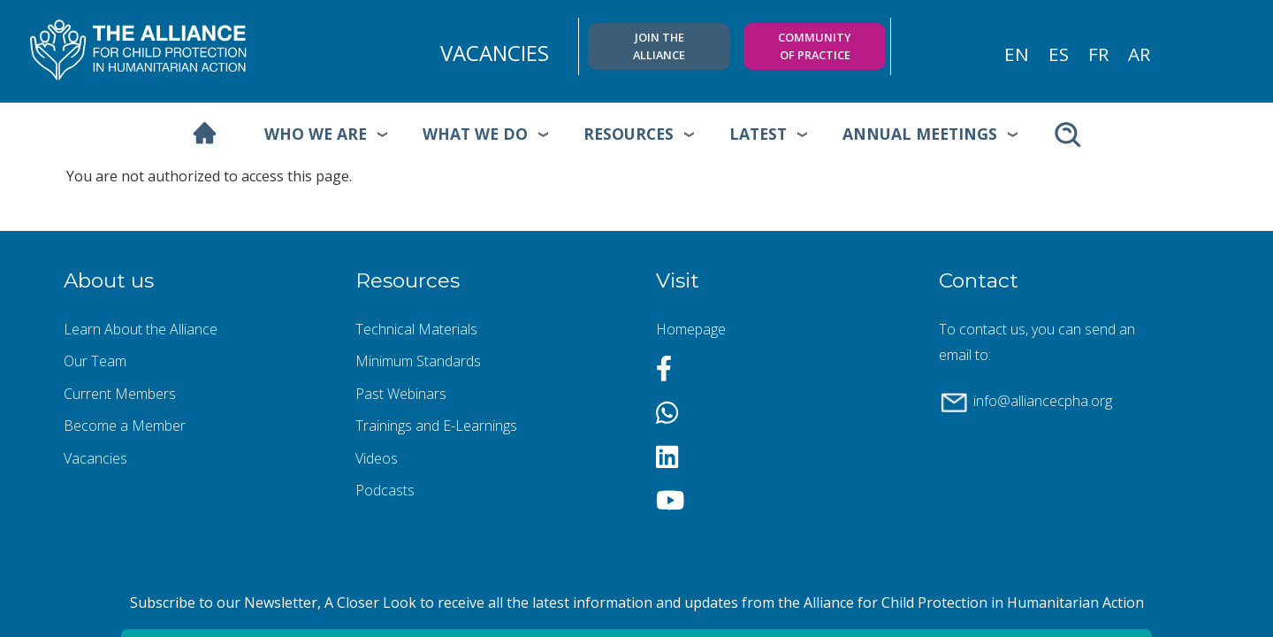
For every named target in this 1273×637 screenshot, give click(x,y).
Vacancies (95, 458)
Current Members (120, 393)
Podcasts (385, 490)
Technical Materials (416, 329)
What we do (475, 133)
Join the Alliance (659, 45)
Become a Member (125, 425)
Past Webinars (400, 393)
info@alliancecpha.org (1042, 401)
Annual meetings (919, 133)
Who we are (315, 133)
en (1016, 54)
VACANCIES (494, 52)
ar (1139, 54)
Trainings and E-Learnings (436, 425)
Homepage (691, 329)
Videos (376, 458)
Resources (628, 133)
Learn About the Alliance (140, 329)
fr (1098, 54)
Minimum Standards (418, 361)
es (1058, 54)
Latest (758, 133)
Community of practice (814, 45)
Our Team (95, 361)
